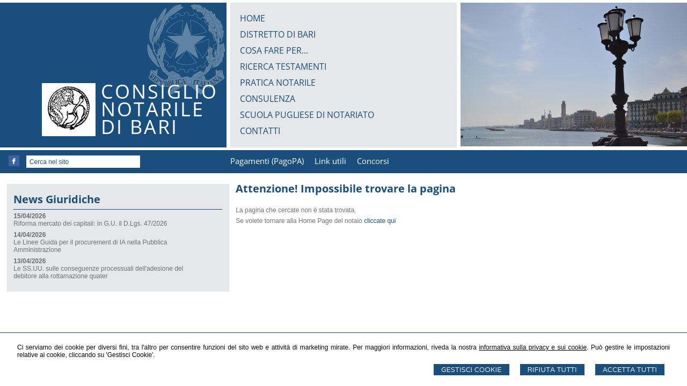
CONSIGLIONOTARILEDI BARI (159, 109)
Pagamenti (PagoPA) (267, 160)
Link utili (330, 160)
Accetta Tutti (630, 369)
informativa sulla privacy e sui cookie (533, 347)
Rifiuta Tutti (552, 369)
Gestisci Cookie (471, 369)
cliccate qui (380, 221)
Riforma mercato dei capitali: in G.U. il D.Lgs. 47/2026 (90, 223)
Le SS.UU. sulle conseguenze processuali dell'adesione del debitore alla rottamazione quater (98, 272)
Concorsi (373, 160)
